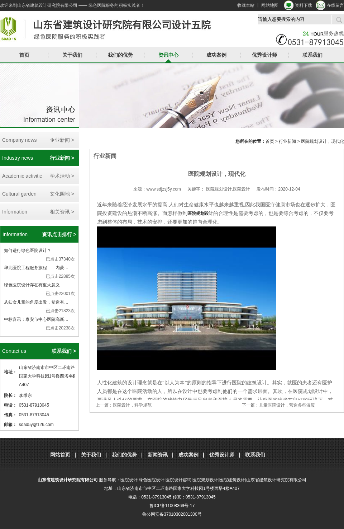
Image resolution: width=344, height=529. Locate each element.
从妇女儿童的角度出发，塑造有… (36, 302)
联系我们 (312, 55)
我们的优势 (120, 55)
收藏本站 (245, 5)
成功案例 (216, 55)
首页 (24, 55)
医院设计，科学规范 (132, 405)
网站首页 (60, 455)
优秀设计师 (264, 55)
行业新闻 (287, 141)
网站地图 (269, 5)
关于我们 (72, 55)
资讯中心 (168, 55)
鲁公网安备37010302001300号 (171, 514)
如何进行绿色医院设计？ (27, 250)
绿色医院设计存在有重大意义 (32, 284)
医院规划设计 (200, 213)
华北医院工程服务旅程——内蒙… (36, 267)
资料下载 (303, 5)
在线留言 (335, 5)
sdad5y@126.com (36, 424)
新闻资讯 (158, 455)
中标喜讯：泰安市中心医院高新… (36, 319)
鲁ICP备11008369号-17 (172, 505)
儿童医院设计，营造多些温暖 (287, 405)
